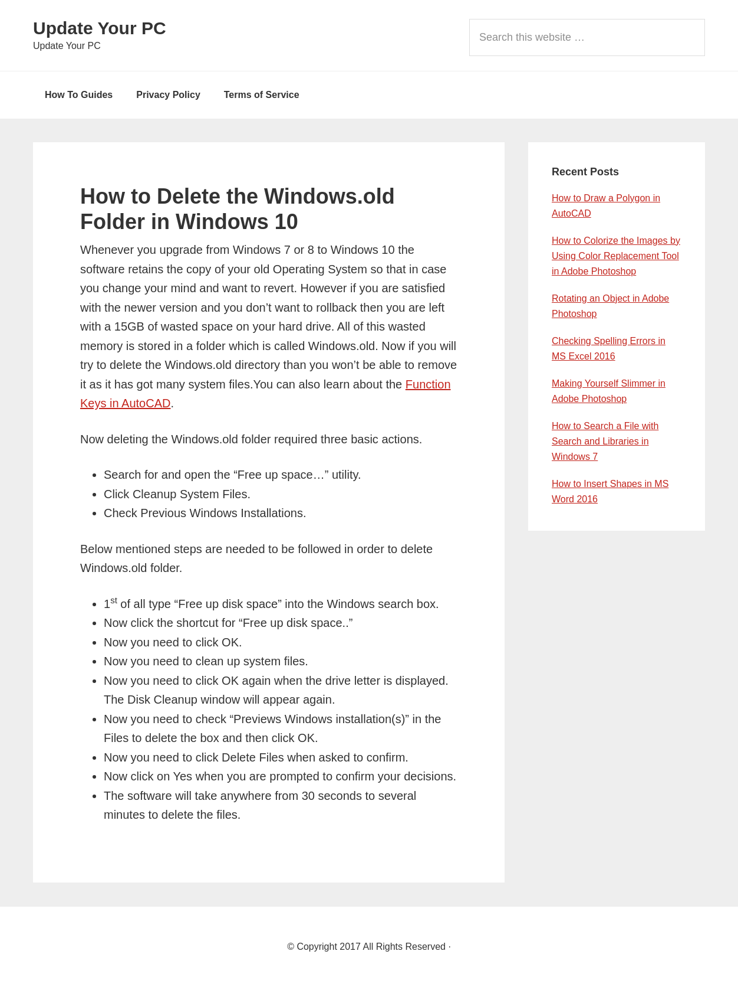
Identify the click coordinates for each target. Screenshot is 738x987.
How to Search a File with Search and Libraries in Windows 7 (605, 441)
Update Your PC (99, 28)
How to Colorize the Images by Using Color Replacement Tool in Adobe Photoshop (616, 256)
